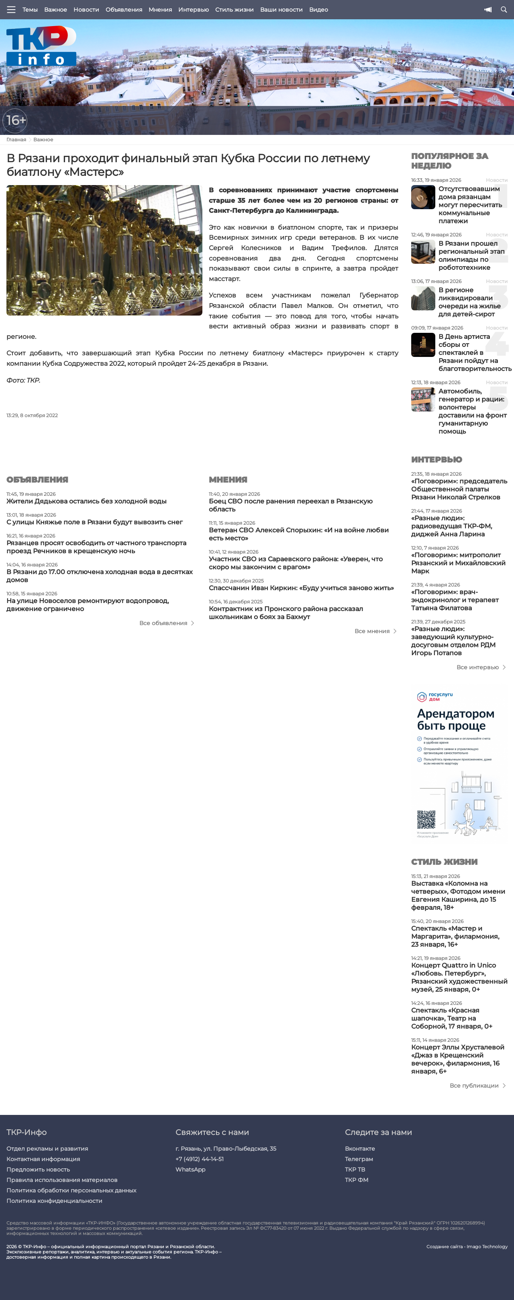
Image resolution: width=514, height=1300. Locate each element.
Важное (55, 9)
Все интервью (478, 667)
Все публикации (474, 1085)
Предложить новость (38, 1169)
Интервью (193, 9)
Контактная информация (43, 1159)
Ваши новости (281, 9)
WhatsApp (190, 1169)
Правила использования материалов (62, 1180)
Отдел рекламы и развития (47, 1148)
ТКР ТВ (355, 1169)
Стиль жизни (234, 9)
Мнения (160, 9)
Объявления (124, 9)
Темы (30, 9)
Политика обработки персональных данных (71, 1190)
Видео (318, 9)
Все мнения (372, 631)
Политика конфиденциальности (54, 1200)
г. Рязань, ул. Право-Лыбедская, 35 (225, 1148)
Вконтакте (360, 1148)
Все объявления (163, 623)
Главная (16, 140)
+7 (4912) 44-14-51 (199, 1159)
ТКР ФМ (356, 1180)
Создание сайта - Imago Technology (467, 1246)
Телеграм (359, 1159)
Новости (86, 9)
